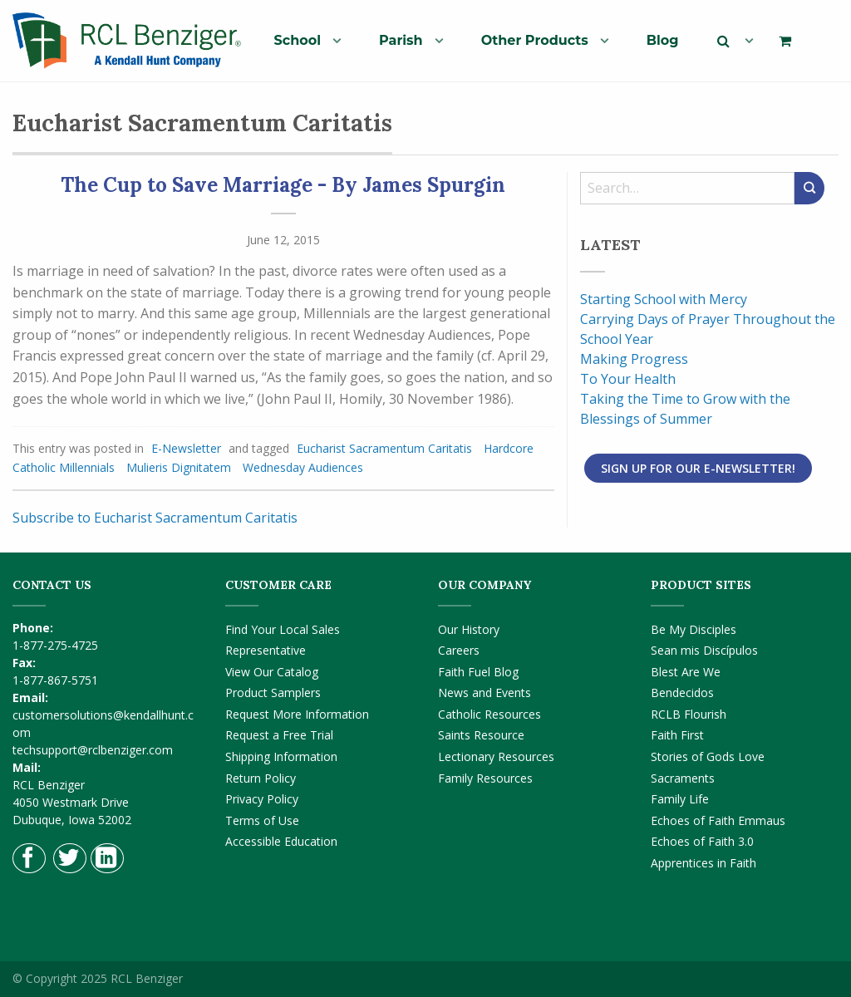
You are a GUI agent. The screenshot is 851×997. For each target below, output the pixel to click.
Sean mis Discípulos (704, 650)
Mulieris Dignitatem (178, 467)
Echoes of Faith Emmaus (718, 820)
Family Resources (485, 778)
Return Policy (260, 778)
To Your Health (628, 379)
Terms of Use (262, 820)
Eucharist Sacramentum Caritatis (384, 448)
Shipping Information (281, 756)
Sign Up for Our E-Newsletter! (698, 468)
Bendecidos (682, 692)
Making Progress (634, 359)
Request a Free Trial (279, 735)
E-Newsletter (186, 448)
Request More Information (297, 714)
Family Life (680, 799)
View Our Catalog (271, 672)
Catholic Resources (489, 714)
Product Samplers (273, 692)
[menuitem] (301, 39)
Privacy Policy (261, 799)
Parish (401, 40)
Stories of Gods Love (708, 756)
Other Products (534, 40)
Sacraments (683, 778)
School (298, 40)
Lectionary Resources (496, 756)
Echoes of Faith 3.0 (702, 841)
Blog (663, 40)
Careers (459, 650)
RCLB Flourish (688, 714)
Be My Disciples (693, 629)
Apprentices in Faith (703, 863)
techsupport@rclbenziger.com (92, 750)
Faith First (677, 735)
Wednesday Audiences (303, 467)
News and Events (484, 692)
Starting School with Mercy (663, 299)
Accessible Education (281, 841)
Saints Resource (481, 735)
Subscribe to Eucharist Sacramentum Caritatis (155, 517)
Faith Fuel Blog (478, 672)
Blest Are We (686, 672)
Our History (468, 629)
